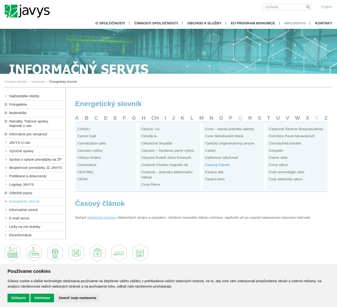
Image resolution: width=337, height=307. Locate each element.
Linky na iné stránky (24, 227)
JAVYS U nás (19, 142)
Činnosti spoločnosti (156, 23)
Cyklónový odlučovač (221, 157)
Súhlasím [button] (18, 298)
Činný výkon (278, 165)
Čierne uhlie (278, 157)
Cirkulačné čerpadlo (156, 143)
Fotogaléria (18, 104)
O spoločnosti (110, 23)
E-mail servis (19, 218)
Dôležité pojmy (20, 193)
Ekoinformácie (20, 235)
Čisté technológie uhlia (286, 172)
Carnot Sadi (86, 136)
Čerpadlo (276, 150)
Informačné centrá (23, 210)
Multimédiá (17, 113)
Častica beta (215, 179)
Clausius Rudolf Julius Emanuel (166, 157)
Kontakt (323, 23)
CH (155, 118)
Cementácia (86, 165)
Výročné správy (21, 151)
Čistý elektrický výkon (285, 179)
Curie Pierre (150, 184)
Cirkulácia (149, 136)
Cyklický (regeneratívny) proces (230, 143)
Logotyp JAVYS (21, 184)
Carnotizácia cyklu (91, 143)
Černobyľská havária (285, 143)
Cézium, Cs (150, 129)
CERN (82, 179)
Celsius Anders (89, 157)
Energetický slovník (24, 201)
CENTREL (85, 172)
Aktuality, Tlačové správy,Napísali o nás (29, 123)
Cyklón (210, 150)
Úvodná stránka (16, 81)
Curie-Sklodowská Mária (224, 136)
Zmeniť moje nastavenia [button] (77, 298)
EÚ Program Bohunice (253, 23)
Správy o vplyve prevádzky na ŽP (35, 159)
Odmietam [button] (42, 298)
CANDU (83, 129)
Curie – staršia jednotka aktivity (229, 129)
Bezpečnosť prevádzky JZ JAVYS (35, 168)
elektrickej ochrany (102, 217)
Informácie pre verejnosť (28, 134)
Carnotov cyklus (90, 150)
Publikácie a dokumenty (28, 176)
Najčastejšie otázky (24, 96)
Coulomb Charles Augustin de (164, 165)
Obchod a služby (204, 23)
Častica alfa (214, 172)
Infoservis (295, 23)
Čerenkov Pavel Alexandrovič (292, 136)
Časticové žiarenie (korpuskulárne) (296, 129)
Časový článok (217, 165)
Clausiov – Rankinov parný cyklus (167, 150)
